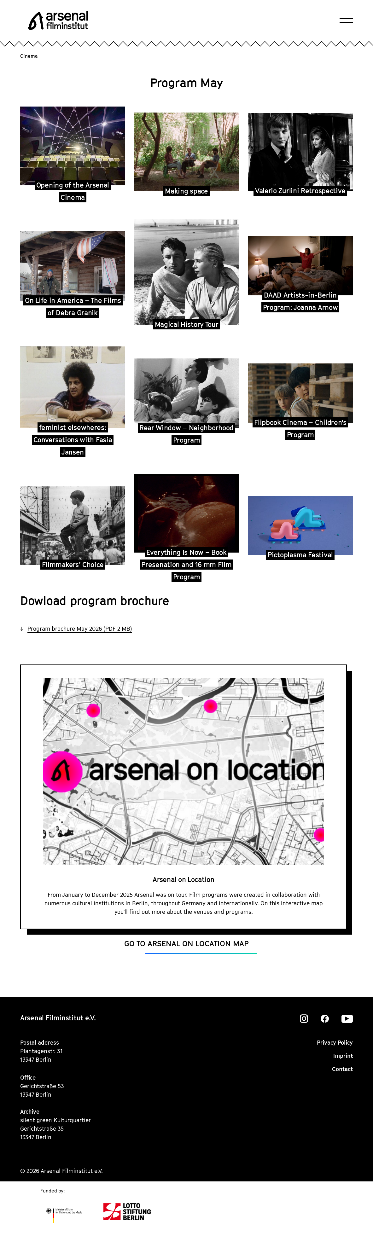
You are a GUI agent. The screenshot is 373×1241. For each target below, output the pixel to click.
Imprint (343, 1056)
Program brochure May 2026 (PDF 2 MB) (79, 628)
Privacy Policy (335, 1042)
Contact (342, 1069)
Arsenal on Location (183, 879)
